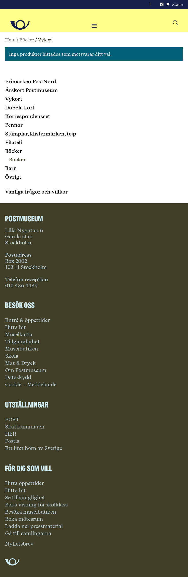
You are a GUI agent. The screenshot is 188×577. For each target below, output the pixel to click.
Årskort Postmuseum (31, 90)
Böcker (26, 39)
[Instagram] (161, 5)
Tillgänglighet (22, 341)
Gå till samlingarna (28, 533)
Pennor (14, 125)
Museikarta (18, 334)
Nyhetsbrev (19, 544)
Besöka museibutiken (30, 512)
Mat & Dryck (20, 363)
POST (12, 419)
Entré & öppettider (27, 320)
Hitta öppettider (24, 483)
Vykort (13, 99)
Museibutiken (21, 349)
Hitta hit (15, 327)
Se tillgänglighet (25, 497)
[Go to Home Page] (20, 25)
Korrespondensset (27, 116)
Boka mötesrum (24, 519)
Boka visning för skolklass (36, 505)
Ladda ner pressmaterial (34, 526)
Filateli (13, 142)
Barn (11, 168)
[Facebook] (150, 5)
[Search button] (175, 23)
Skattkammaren (25, 427)
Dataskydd (18, 377)
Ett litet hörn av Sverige (33, 448)
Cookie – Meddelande (31, 384)
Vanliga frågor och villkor (36, 192)
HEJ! (10, 434)
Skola (11, 356)
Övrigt (13, 177)
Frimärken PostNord (30, 81)
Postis (12, 441)
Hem (10, 39)
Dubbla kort (20, 108)
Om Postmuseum (25, 370)
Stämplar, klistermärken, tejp (40, 134)
